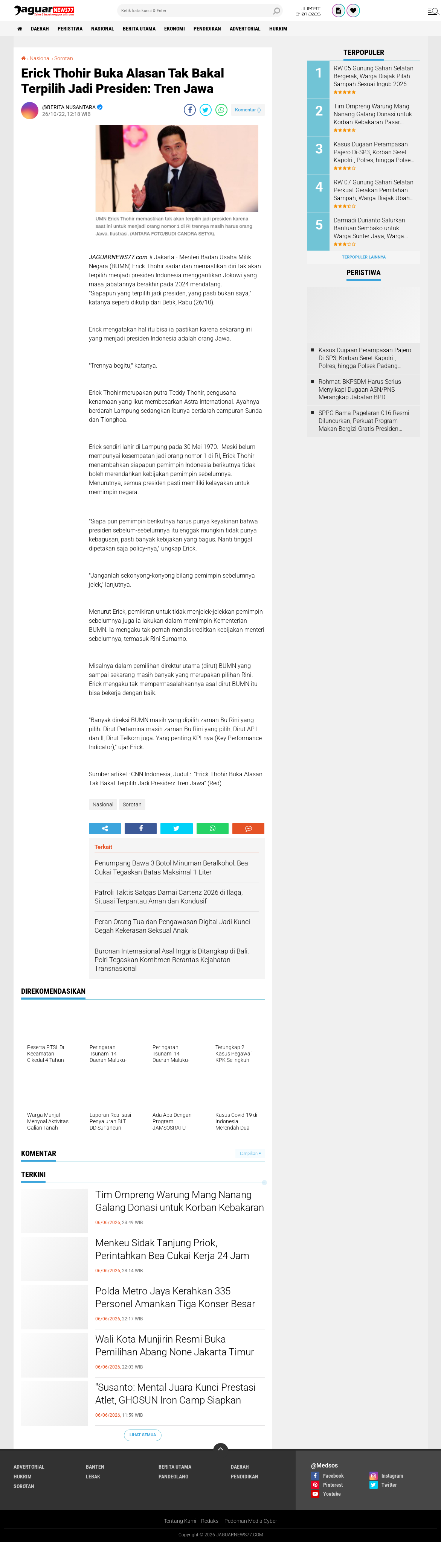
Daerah (40, 29)
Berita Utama (139, 29)
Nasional (102, 29)
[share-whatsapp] (221, 110)
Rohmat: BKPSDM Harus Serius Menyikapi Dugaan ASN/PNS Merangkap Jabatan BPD (360, 389)
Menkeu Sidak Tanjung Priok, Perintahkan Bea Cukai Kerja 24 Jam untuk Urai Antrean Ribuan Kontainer (172, 1255)
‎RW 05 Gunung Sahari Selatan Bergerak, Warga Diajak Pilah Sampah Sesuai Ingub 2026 (374, 76)
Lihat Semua (143, 1435)
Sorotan (132, 804)
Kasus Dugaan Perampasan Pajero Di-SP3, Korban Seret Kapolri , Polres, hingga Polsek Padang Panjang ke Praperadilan (374, 152)
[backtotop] (220, 1450)
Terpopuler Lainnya (364, 257)
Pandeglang (173, 1477)
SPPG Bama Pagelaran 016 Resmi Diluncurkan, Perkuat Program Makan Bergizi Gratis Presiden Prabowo (364, 421)
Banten (95, 1467)
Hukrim (278, 29)
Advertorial (245, 29)
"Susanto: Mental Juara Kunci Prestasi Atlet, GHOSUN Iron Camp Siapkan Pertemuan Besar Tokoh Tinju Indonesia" (175, 1400)
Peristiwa (70, 29)
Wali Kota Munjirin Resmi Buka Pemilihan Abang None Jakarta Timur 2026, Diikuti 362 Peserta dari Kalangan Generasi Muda (178, 1352)
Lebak (93, 1477)
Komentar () (248, 110)
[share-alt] (105, 828)
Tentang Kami (180, 1521)
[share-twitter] (206, 110)
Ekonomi (174, 29)
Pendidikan (207, 29)
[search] (200, 10)
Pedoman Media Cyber (250, 1521)
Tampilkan (250, 1153)
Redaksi (210, 1521)
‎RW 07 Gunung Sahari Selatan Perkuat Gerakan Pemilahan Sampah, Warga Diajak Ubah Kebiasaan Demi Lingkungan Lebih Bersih (374, 190)
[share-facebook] (190, 110)
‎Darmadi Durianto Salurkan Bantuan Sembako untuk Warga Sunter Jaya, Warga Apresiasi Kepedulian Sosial (370, 228)
